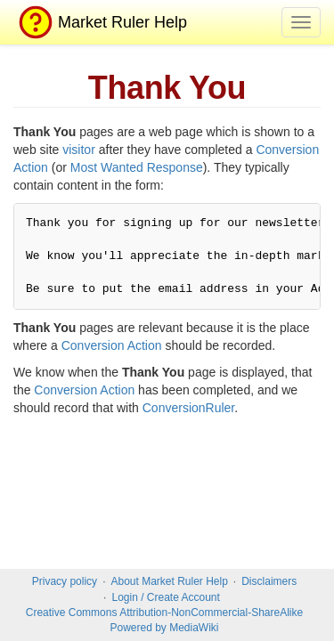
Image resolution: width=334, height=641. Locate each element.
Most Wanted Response (136, 167)
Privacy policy (64, 581)
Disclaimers (269, 581)
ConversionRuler (189, 408)
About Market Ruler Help (168, 581)
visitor (78, 149)
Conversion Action (111, 345)
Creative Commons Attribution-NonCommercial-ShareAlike (164, 612)
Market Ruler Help (100, 22)
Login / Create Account (165, 597)
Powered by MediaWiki (164, 627)
